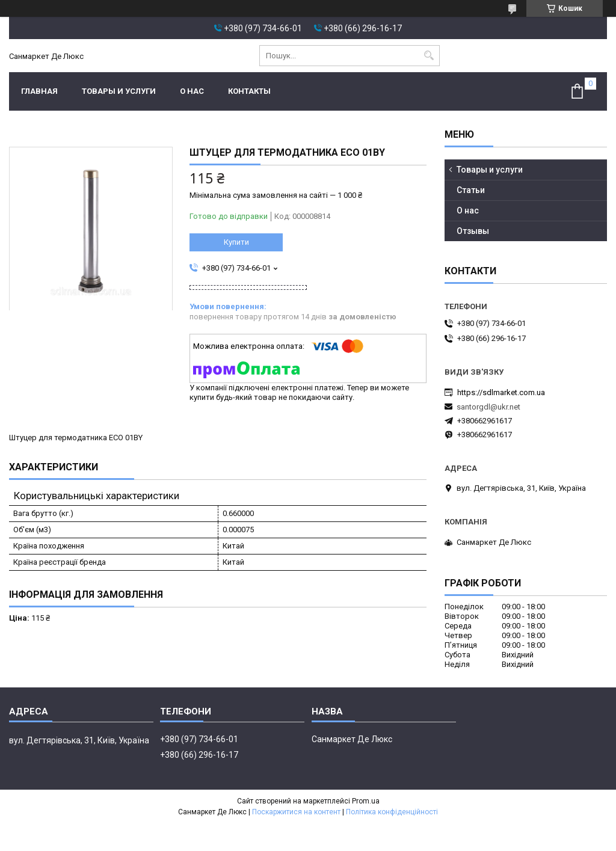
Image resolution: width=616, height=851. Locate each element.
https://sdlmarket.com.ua (501, 392)
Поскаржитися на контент (296, 812)
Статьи (471, 190)
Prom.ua (366, 801)
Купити (236, 242)
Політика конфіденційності (392, 812)
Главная (39, 91)
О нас (192, 91)
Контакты (249, 91)
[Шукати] (429, 55)
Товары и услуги (119, 91)
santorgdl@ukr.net (488, 406)
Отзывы (473, 231)
